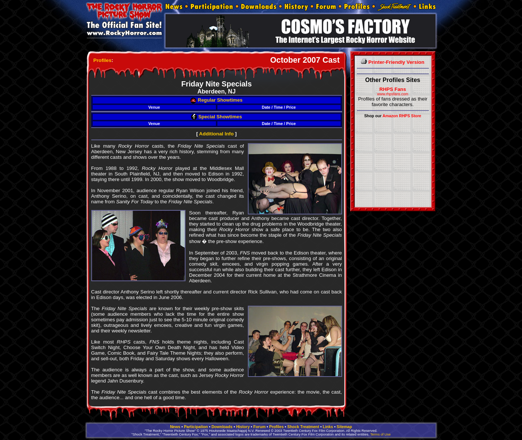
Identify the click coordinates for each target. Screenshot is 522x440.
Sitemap (344, 426)
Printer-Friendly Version (392, 62)
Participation (196, 426)
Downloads (222, 426)
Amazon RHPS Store (402, 116)
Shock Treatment (303, 426)
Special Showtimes (216, 116)
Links (328, 426)
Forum (259, 426)
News (175, 426)
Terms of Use (380, 434)
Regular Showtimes (216, 100)
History (243, 426)
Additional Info (216, 134)
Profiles (102, 60)
